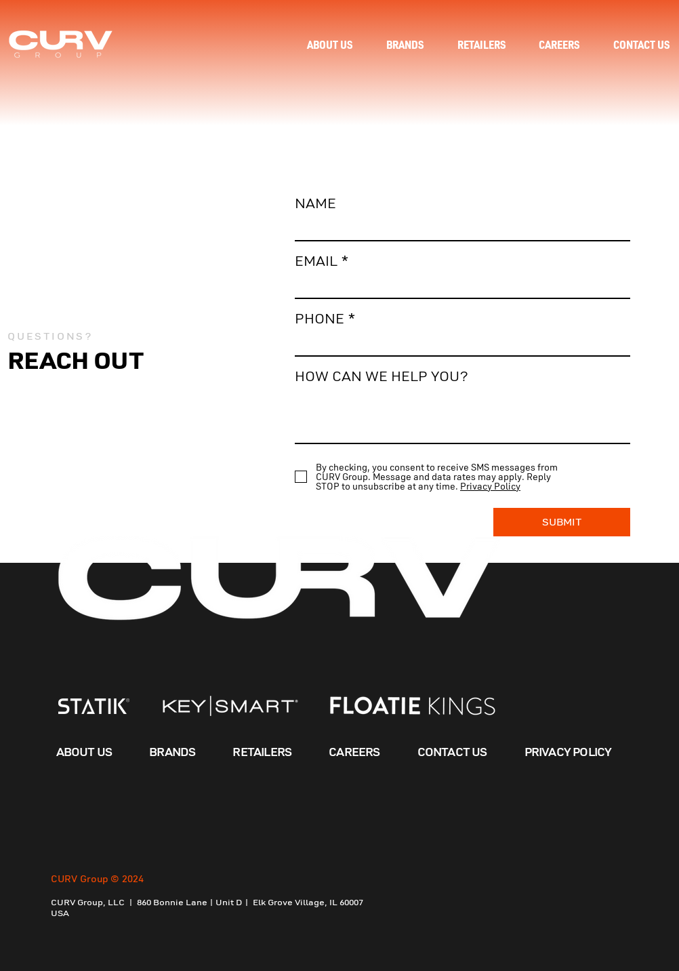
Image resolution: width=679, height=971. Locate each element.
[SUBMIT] (561, 522)
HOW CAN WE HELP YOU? (381, 376)
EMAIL (316, 261)
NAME (315, 203)
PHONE (319, 319)
